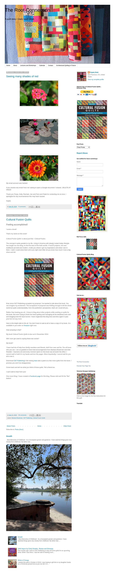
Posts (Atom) (19, 429)
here (35, 361)
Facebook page (35, 376)
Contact (50, 65)
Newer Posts (11, 426)
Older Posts (67, 426)
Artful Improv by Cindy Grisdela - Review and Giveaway (35, 549)
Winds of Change (23, 560)
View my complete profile (96, 79)
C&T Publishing (19, 361)
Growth (9, 436)
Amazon (26, 325)
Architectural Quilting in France (66, 65)
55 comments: (22, 415)
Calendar (42, 65)
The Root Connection (27, 10)
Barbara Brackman (17, 418)
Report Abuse (82, 153)
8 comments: (22, 206)
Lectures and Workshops (28, 65)
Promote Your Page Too (84, 366)
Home (8, 65)
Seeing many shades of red (22, 76)
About (15, 65)
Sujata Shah (94, 72)
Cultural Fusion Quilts (18, 219)
